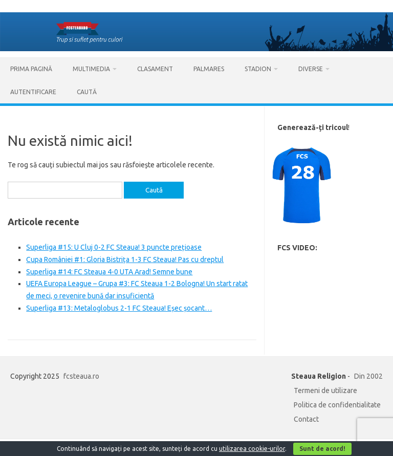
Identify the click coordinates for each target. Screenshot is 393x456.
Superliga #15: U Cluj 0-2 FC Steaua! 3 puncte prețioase (114, 247)
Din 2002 (368, 376)
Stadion (258, 69)
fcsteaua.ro (81, 376)
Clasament (155, 69)
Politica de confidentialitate (337, 405)
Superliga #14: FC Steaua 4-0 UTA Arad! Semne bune (109, 272)
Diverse (310, 69)
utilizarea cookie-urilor (252, 448)
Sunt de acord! (322, 448)
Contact (306, 419)
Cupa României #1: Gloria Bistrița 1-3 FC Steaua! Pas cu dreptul (125, 259)
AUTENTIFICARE (33, 92)
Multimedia (91, 69)
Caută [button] (87, 92)
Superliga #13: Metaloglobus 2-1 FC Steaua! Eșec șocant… (119, 308)
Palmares (208, 69)
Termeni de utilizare (325, 390)
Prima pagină (31, 69)
